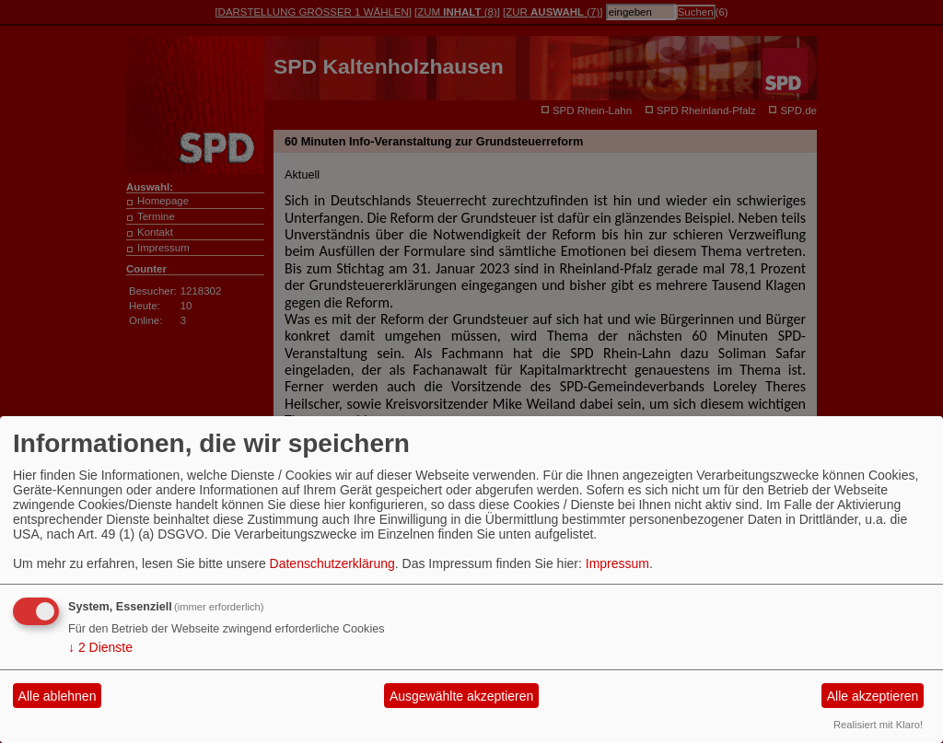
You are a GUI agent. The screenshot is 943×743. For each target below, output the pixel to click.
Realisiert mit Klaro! (878, 724)
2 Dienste (100, 647)
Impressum (617, 563)
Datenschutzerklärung (332, 563)
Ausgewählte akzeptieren (461, 696)
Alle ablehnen (57, 696)
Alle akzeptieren (873, 696)
